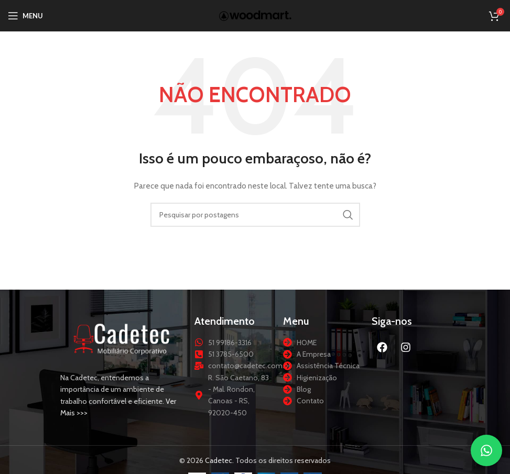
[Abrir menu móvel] (25, 15)
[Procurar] (255, 215)
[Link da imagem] (122, 338)
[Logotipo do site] (255, 14)
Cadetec (218, 460)
